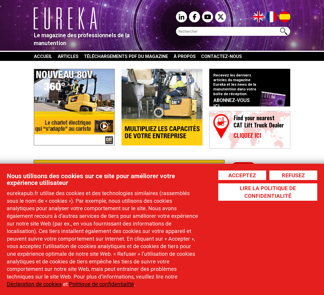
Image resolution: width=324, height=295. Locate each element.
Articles (68, 56)
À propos (184, 56)
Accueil (43, 56)
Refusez (293, 175)
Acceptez (242, 175)
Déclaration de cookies (34, 284)
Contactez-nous (221, 56)
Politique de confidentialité (101, 284)
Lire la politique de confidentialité (268, 192)
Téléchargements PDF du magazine (126, 56)
